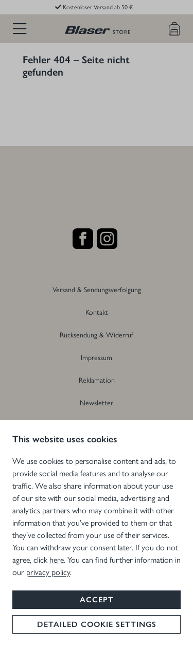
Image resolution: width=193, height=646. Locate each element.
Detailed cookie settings (96, 624)
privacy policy (48, 572)
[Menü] (19, 29)
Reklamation (97, 379)
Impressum (96, 357)
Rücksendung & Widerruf (96, 334)
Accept (97, 599)
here (56, 559)
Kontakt (96, 312)
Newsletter (96, 402)
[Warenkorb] (174, 29)
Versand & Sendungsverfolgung (96, 289)
